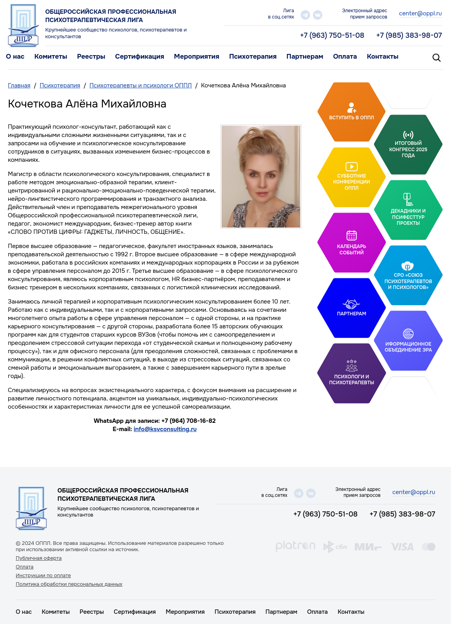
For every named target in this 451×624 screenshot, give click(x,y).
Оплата (345, 56)
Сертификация (139, 56)
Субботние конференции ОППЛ (351, 181)
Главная (19, 85)
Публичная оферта (39, 558)
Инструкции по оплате (43, 575)
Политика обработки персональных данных (69, 584)
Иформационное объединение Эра (408, 347)
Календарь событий (351, 249)
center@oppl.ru (420, 13)
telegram (305, 15)
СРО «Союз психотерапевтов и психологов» (408, 281)
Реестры (91, 56)
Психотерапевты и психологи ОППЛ (140, 85)
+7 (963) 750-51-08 (332, 35)
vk (317, 15)
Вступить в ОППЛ (351, 118)
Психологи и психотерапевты (351, 380)
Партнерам (304, 56)
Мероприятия (196, 56)
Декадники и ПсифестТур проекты (408, 217)
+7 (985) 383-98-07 (409, 35)
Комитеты (50, 56)
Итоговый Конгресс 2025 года (408, 149)
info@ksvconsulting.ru (165, 429)
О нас (15, 56)
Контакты (382, 56)
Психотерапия (253, 56)
